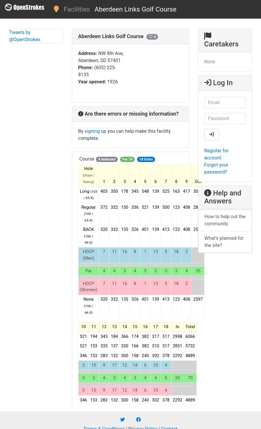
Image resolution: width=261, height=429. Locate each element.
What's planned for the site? (224, 241)
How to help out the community (225, 220)
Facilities (77, 9)
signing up (95, 131)
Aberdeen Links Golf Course (136, 9)
